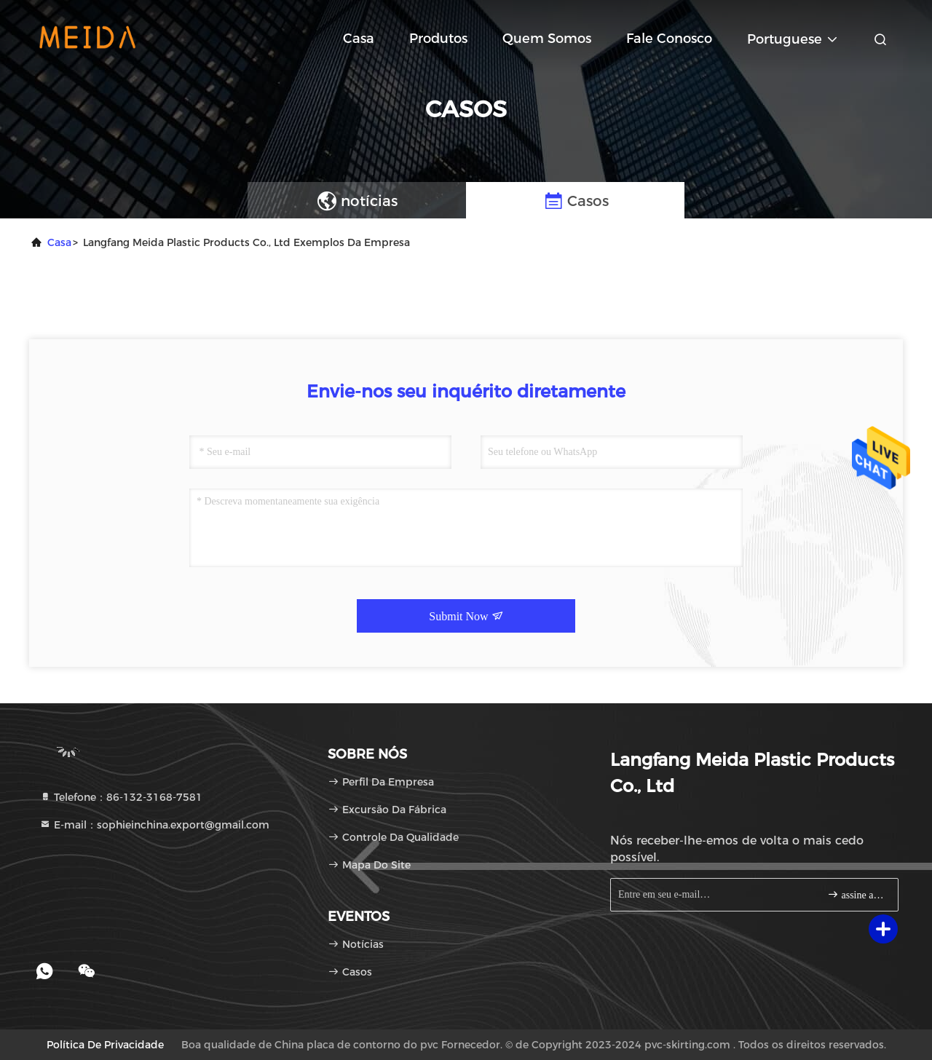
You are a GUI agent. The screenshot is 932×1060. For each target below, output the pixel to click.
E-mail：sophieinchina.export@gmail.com (154, 824)
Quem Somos (546, 39)
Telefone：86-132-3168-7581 (120, 797)
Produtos (438, 39)
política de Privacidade (105, 1044)
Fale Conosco (669, 39)
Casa (358, 39)
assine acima (856, 894)
